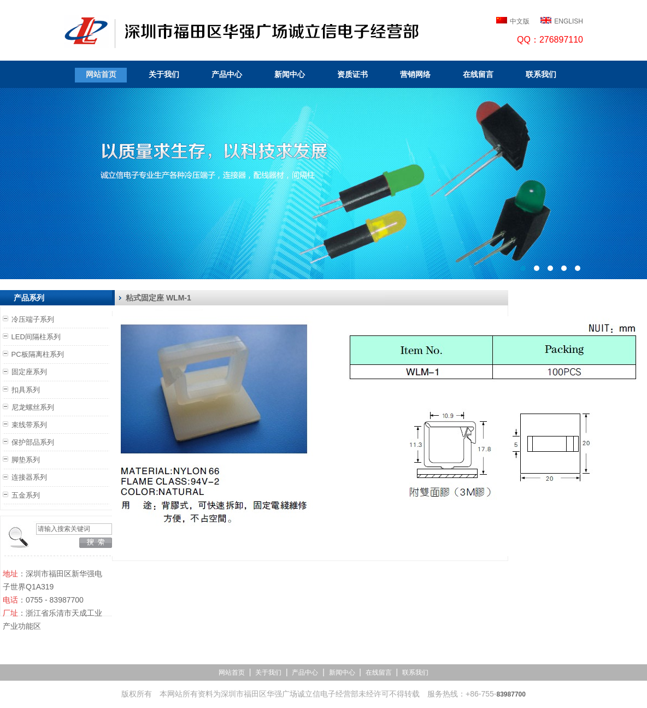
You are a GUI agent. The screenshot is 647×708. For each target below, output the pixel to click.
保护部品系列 (32, 442)
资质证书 (352, 74)
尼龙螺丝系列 (32, 407)
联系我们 (541, 74)
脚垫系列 (25, 460)
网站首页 (101, 74)
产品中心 (226, 74)
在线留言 (478, 74)
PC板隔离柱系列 (37, 354)
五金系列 (25, 495)
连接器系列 (29, 477)
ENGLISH (568, 21)
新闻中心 (289, 74)
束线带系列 (29, 425)
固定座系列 (29, 372)
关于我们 (164, 74)
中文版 (520, 21)
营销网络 (415, 74)
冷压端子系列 (32, 319)
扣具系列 (25, 390)
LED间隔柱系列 (36, 337)
